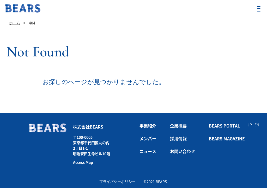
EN (256, 125)
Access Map (83, 162)
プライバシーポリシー (117, 182)
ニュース (147, 151)
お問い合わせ (182, 151)
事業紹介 (147, 126)
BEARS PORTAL (224, 126)
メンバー (147, 139)
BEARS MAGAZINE (227, 139)
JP (249, 125)
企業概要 (178, 126)
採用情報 (178, 139)
